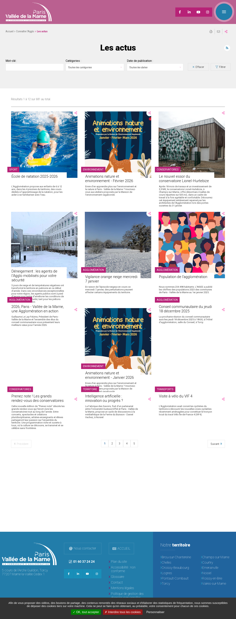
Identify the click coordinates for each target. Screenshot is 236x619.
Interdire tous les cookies (122, 612)
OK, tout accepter (86, 612)
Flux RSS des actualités (227, 48)
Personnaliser (155, 612)
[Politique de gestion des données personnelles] (127, 595)
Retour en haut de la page (230, 537)
